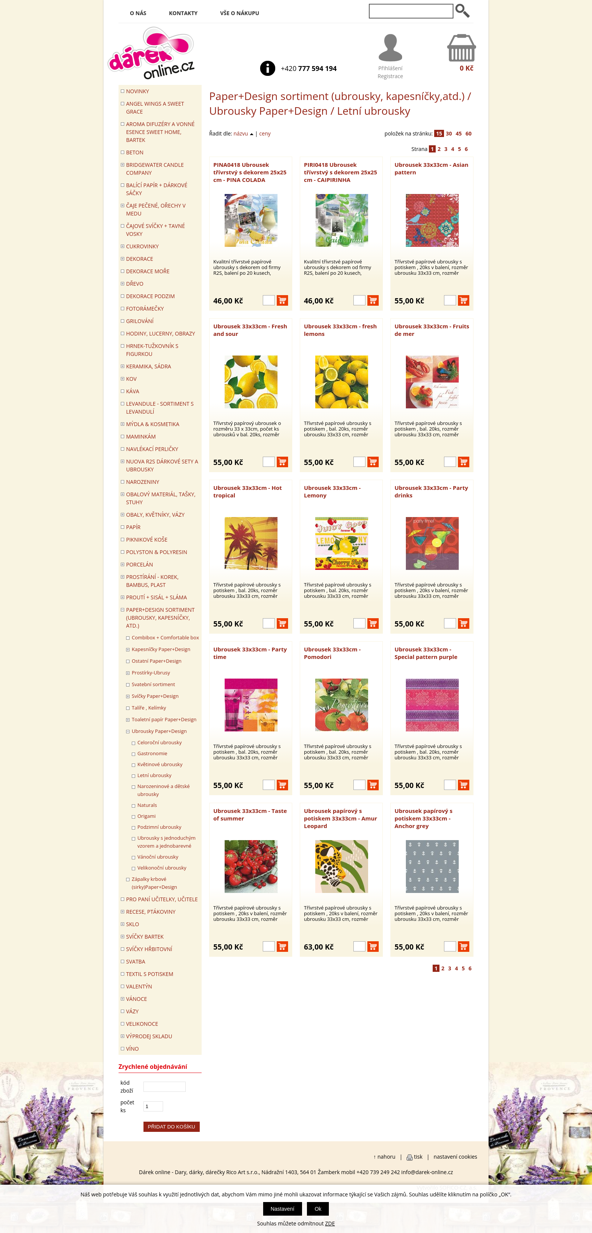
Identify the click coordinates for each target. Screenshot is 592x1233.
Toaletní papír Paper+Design (164, 719)
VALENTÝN (139, 986)
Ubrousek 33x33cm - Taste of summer (250, 814)
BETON (134, 152)
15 (439, 133)
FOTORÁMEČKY (145, 308)
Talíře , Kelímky (149, 707)
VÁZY (132, 1011)
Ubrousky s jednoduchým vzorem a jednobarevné (166, 841)
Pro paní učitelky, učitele (162, 899)
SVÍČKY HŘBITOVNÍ (149, 949)
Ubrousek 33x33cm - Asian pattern (432, 168)
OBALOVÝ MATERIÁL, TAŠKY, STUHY (161, 498)
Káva (132, 391)
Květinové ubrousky (159, 764)
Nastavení (282, 1209)
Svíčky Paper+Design (155, 696)
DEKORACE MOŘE (148, 271)
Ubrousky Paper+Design (268, 110)
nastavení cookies (455, 1156)
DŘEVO (134, 283)
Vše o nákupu (239, 13)
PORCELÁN (139, 564)
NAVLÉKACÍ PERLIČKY (152, 449)
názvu (243, 133)
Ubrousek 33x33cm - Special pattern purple (426, 652)
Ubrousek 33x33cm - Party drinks (431, 491)
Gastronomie (152, 753)
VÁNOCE (136, 998)
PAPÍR (133, 527)
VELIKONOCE (142, 1023)
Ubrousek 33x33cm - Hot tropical (247, 491)
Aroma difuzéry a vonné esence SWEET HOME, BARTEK (160, 131)
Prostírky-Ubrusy (151, 672)
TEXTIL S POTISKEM (149, 973)
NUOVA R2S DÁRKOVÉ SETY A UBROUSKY (162, 465)
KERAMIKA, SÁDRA (148, 366)
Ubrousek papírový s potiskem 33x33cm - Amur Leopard (340, 818)
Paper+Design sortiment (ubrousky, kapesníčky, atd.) (160, 617)
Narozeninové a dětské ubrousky (163, 790)
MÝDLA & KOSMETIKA (152, 424)
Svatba (135, 961)
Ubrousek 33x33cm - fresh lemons (340, 329)
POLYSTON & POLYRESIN (156, 552)
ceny (265, 133)
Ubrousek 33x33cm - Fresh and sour (250, 329)
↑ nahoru (384, 1156)
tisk (418, 1156)
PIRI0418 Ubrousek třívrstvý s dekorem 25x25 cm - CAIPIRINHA (340, 172)
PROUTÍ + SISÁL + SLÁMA (156, 597)
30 (449, 133)
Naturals (147, 805)
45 (459, 133)
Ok (317, 1209)
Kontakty (183, 13)
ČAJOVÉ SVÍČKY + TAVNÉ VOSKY (155, 229)
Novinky (137, 91)
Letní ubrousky (154, 775)
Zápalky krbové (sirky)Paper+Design (154, 883)
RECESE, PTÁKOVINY (151, 911)
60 (469, 133)
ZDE (330, 1223)
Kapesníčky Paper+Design (161, 649)
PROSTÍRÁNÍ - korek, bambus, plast (152, 580)
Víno (132, 1048)
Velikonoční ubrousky (162, 867)
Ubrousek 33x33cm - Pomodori (332, 652)
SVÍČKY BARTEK (144, 936)
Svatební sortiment (153, 684)
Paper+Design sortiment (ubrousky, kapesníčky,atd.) (337, 96)
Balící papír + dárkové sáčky (156, 189)
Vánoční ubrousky (157, 856)
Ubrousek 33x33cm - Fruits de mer (432, 329)
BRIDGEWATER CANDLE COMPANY (155, 168)
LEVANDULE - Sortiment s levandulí (160, 407)
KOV (131, 378)
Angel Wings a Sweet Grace (155, 107)
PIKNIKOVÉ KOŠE (147, 539)
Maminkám (141, 436)
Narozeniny (142, 481)
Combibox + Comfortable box (165, 637)
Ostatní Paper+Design (157, 660)
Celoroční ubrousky (159, 742)
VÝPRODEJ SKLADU (149, 1036)
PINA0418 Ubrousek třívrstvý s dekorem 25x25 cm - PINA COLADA (250, 172)
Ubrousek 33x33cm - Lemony (332, 491)
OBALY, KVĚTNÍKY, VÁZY (155, 514)
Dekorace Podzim (150, 296)
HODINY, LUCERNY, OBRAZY (160, 333)
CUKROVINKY (142, 246)
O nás (138, 13)
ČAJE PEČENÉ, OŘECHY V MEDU (156, 209)
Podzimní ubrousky (159, 827)
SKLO (132, 924)
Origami (146, 816)
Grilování (140, 321)
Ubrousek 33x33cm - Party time (250, 652)
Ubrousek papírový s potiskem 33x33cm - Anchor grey (423, 818)
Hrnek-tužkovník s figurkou (152, 349)
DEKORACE (139, 258)
